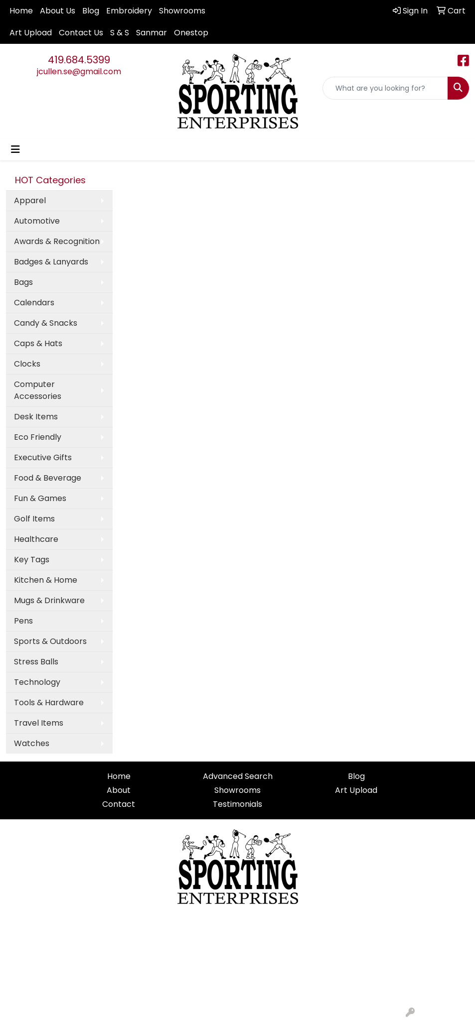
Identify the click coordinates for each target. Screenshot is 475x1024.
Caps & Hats (38, 343)
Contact (118, 804)
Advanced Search (238, 776)
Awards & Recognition (57, 241)
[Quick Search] (385, 88)
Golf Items (34, 518)
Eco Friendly (37, 437)
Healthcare (36, 539)
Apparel (30, 200)
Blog (90, 10)
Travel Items (38, 723)
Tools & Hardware (49, 702)
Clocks (27, 364)
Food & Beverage (47, 478)
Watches (31, 743)
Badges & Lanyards (51, 261)
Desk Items (36, 416)
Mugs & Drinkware (49, 600)
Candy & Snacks (45, 323)
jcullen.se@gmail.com (79, 71)
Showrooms (182, 10)
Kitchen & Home (45, 580)
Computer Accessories (37, 390)
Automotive (37, 221)
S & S (119, 32)
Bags (23, 282)
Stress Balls (36, 661)
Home (21, 10)
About (119, 790)
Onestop (191, 32)
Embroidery (129, 10)
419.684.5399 (79, 60)
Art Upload (30, 32)
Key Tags (31, 559)
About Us (57, 10)
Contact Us (81, 32)
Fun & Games (40, 498)
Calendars (34, 302)
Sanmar (151, 32)
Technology (37, 682)
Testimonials (237, 804)
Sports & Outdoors (50, 641)
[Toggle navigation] (15, 149)
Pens (23, 621)
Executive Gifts (43, 457)
